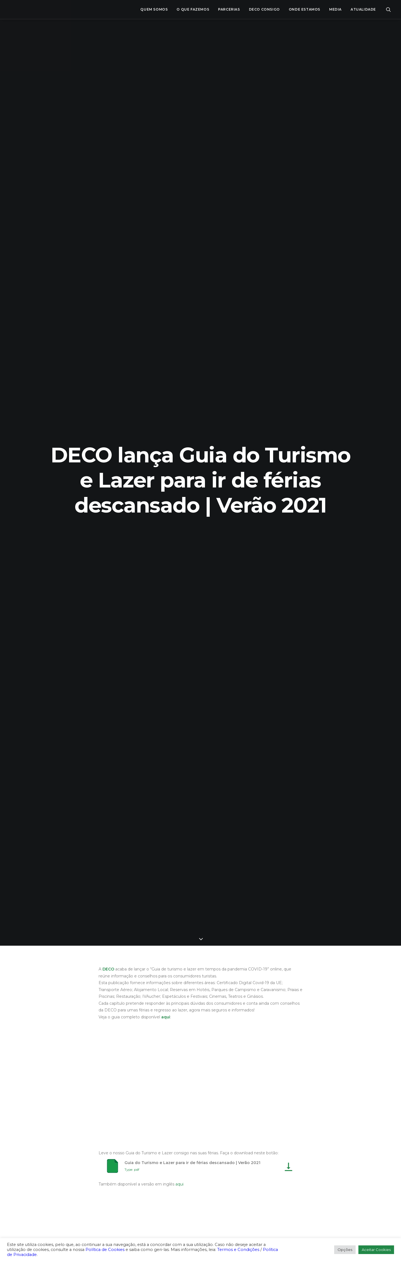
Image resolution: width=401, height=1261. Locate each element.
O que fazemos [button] (193, 9)
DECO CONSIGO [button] (264, 9)
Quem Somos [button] (154, 9)
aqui (165, 1016)
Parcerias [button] (229, 9)
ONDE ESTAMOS (304, 9)
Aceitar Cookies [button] (376, 1249)
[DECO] (16, 9)
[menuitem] (154, 9)
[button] (388, 9)
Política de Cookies (104, 1249)
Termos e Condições (238, 1249)
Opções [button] (345, 1249)
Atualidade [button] (363, 9)
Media (335, 9)
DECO (108, 969)
